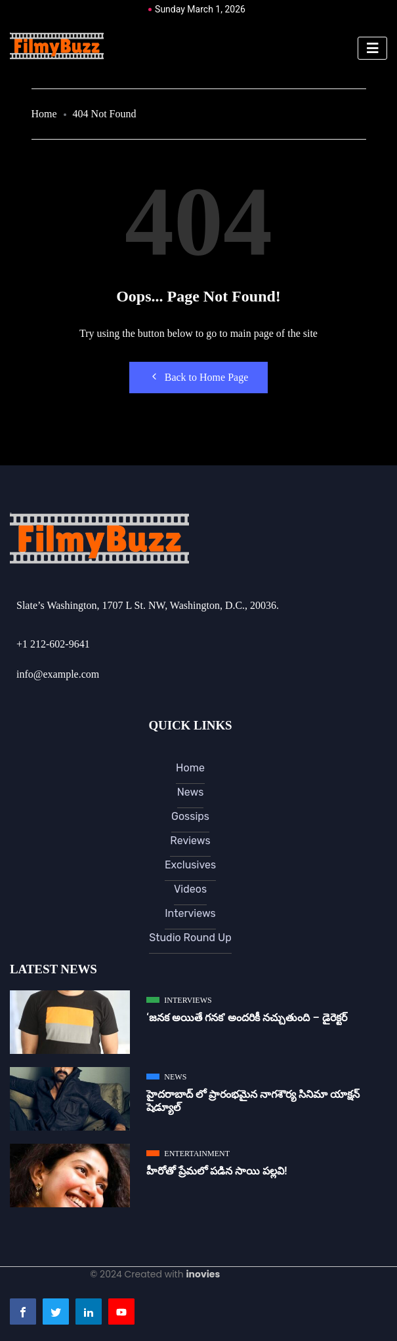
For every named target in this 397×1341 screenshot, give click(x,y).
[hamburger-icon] (372, 48)
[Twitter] (56, 1311)
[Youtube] (121, 1311)
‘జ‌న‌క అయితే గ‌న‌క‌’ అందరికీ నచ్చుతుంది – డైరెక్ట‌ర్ (246, 1017)
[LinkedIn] (88, 1311)
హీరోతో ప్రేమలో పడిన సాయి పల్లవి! (216, 1171)
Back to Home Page (199, 377)
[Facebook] (23, 1311)
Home (44, 113)
